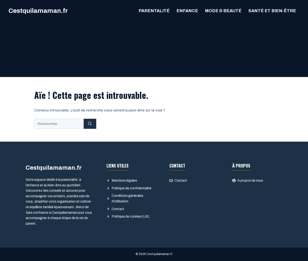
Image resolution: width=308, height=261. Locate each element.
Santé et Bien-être (272, 10)
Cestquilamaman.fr (38, 10)
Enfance (187, 10)
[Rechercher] (90, 124)
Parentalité (154, 10)
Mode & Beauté (223, 10)
